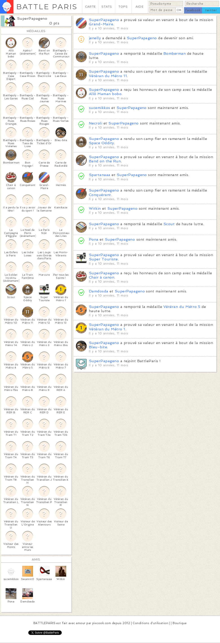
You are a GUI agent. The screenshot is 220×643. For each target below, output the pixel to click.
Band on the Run (105, 161)
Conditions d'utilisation (150, 623)
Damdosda (98, 291)
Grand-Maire (101, 24)
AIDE (140, 6)
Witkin (95, 208)
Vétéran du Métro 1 (107, 329)
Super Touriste (103, 259)
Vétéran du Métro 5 (181, 307)
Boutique (180, 623)
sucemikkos (100, 108)
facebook (193, 10)
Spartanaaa (99, 175)
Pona (94, 239)
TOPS (123, 6)
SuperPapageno (32, 18)
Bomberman (174, 53)
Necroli (95, 123)
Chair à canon (101, 277)
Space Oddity (101, 143)
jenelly (95, 38)
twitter (211, 10)
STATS (106, 6)
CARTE (90, 6)
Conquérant (100, 195)
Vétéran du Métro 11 (108, 76)
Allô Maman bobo (105, 94)
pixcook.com (101, 623)
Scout (169, 224)
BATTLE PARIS (46, 6)
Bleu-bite (98, 347)
